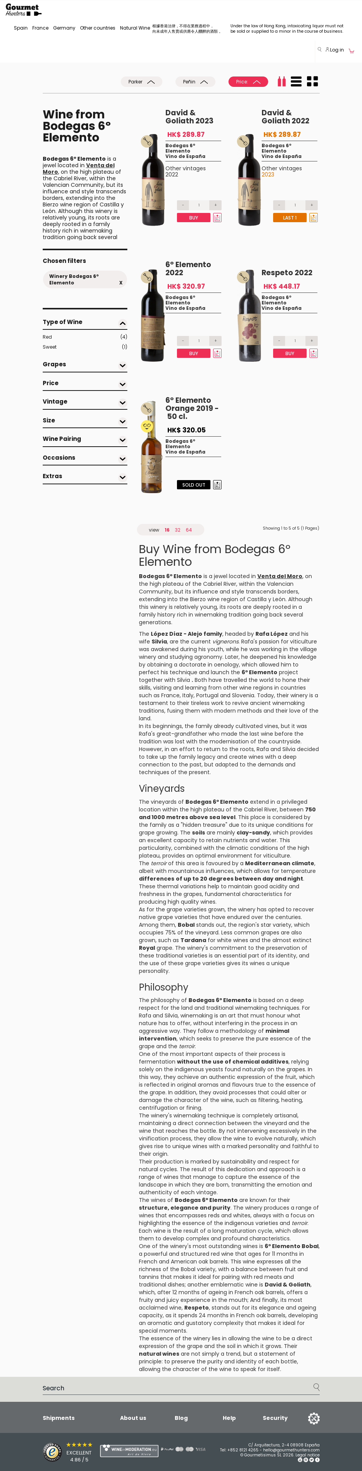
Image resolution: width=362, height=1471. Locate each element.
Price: (248, 81)
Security (275, 1418)
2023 (268, 174)
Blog (181, 1418)
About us (133, 1418)
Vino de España (185, 156)
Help (229, 1418)
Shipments (59, 1418)
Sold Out (193, 485)
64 (189, 530)
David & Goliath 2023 (189, 117)
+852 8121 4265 (243, 1450)
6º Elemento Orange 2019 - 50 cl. (192, 408)
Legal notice (307, 1455)
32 (177, 530)
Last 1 (290, 217)
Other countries (97, 28)
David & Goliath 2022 (285, 117)
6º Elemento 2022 (188, 268)
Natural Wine (135, 28)
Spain (21, 28)
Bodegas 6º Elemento (180, 148)
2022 (171, 174)
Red (85, 337)
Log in (335, 50)
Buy (193, 217)
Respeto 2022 (287, 273)
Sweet (85, 347)
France (40, 28)
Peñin (195, 81)
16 (167, 530)
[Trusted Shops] (58, 1452)
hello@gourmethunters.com (291, 1450)
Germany (64, 28)
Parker (141, 81)
